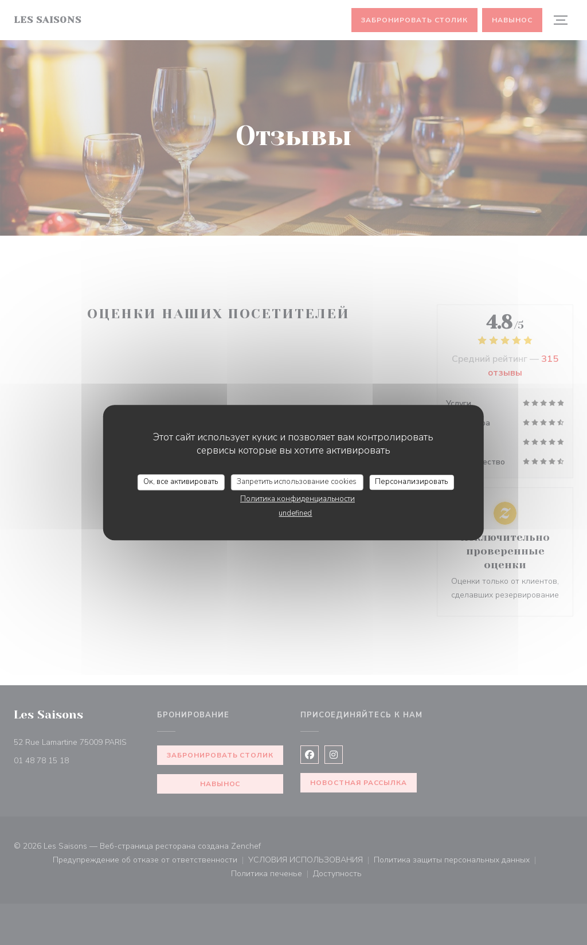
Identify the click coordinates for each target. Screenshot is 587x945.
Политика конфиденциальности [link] (297, 499)
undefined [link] (295, 513)
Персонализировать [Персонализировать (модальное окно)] (411, 482)
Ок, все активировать (180, 482)
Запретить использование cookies (297, 482)
